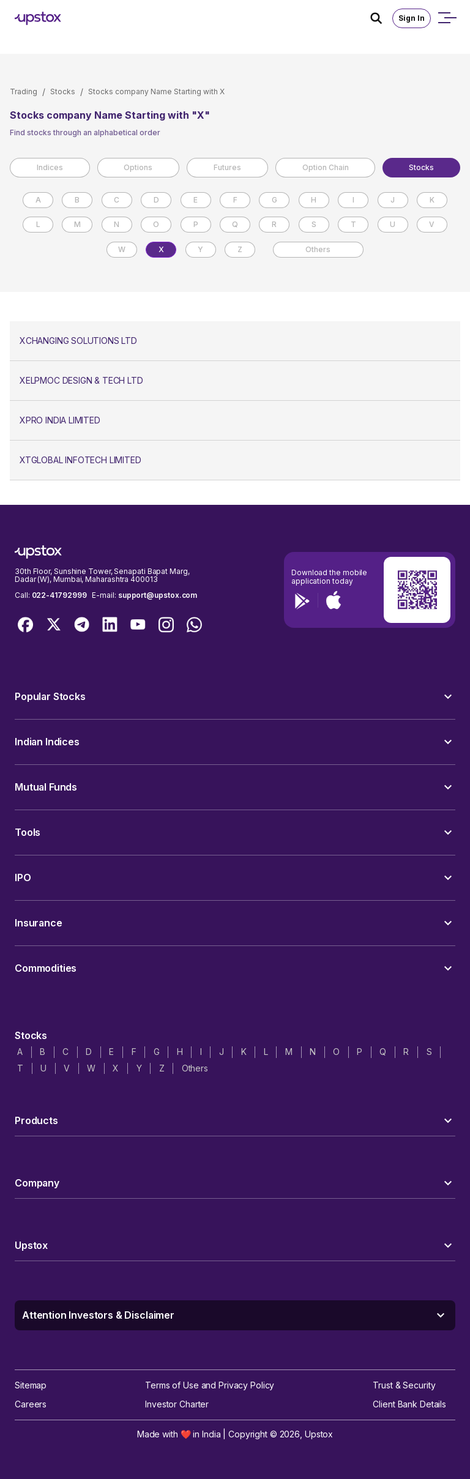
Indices (50, 167)
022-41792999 (59, 595)
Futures (227, 167)
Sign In (411, 18)
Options (138, 167)
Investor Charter (177, 1404)
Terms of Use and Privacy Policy (209, 1385)
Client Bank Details (409, 1404)
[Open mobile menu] (446, 18)
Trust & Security (404, 1385)
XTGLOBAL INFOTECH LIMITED (80, 460)
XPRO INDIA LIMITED (60, 420)
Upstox (319, 1434)
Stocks (62, 91)
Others (317, 249)
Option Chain (325, 167)
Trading (23, 91)
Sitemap (31, 1385)
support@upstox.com (157, 595)
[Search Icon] (381, 18)
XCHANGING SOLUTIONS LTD (78, 340)
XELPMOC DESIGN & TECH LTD (81, 380)
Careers (31, 1404)
